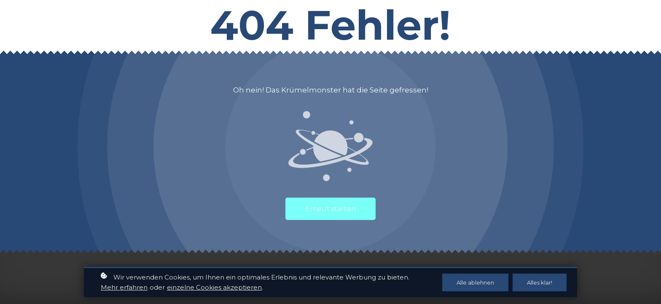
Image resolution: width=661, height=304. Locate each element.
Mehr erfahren (124, 288)
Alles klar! (539, 283)
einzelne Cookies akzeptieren (214, 288)
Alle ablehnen (475, 283)
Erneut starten (330, 209)
